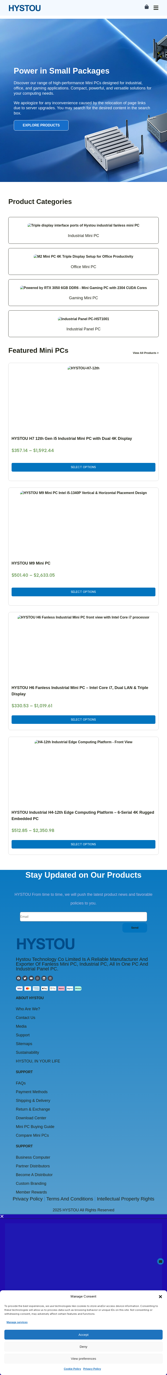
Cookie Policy (72, 1368)
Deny (83, 1346)
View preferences (83, 1358)
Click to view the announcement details (53, 1080)
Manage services (17, 1322)
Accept (83, 1334)
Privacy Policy (92, 1368)
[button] (160, 1296)
